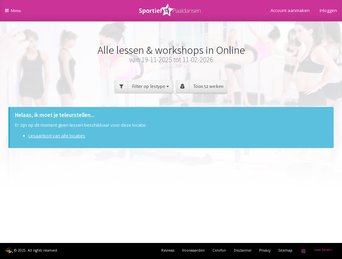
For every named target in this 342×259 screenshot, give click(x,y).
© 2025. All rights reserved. (31, 250)
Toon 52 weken (199, 87)
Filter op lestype (142, 87)
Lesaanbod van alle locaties (56, 136)
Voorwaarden (193, 250)
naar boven (315, 251)
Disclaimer (242, 250)
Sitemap (285, 250)
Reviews (167, 250)
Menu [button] (17, 13)
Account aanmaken (290, 10)
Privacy (265, 250)
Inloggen (328, 10)
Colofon (219, 250)
